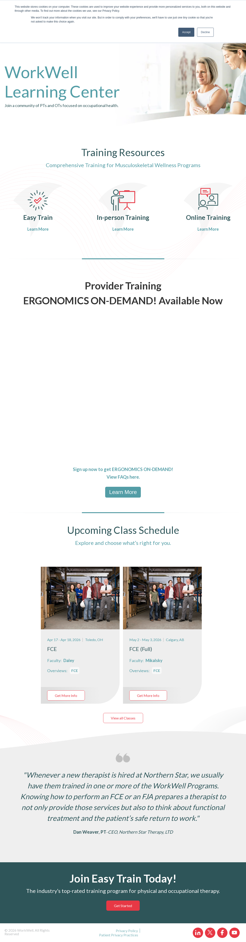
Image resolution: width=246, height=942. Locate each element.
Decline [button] (205, 32)
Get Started (123, 905)
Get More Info (66, 695)
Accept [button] (186, 32)
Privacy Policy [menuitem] (127, 930)
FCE (74, 670)
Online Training (208, 217)
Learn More (38, 229)
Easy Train (38, 217)
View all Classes (123, 718)
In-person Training (123, 217)
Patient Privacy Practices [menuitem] (118, 935)
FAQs (123, 477)
